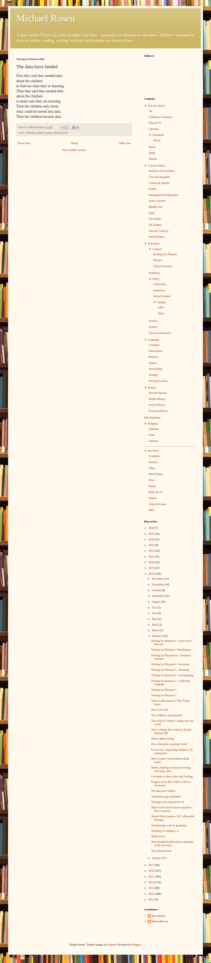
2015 (152, 876)
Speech (153, 363)
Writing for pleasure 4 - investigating (172, 675)
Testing (161, 302)
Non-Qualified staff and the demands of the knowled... (172, 843)
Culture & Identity (159, 183)
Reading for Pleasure (165, 254)
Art (151, 111)
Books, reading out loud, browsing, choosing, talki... (171, 769)
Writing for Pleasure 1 (163, 695)
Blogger (136, 944)
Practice (153, 320)
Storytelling (155, 368)
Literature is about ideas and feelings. (172, 776)
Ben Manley (159, 915)
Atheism (153, 428)
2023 (152, 545)
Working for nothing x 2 (165, 830)
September (158, 595)
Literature (158, 134)
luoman (112, 944)
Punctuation (155, 351)
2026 (152, 527)
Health (152, 188)
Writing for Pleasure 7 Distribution (171, 649)
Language (153, 339)
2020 (152, 562)
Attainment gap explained (166, 796)
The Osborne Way (161, 850)
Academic (154, 456)
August (156, 601)
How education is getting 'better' (169, 744)
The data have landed (163, 790)
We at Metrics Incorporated (166, 715)
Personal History (158, 410)
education (31, 132)
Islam (152, 434)
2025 (152, 533)
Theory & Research (160, 333)
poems (40, 132)
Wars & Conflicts (159, 231)
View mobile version (74, 150)
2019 (152, 568)
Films (152, 468)
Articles (153, 462)
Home (74, 143)
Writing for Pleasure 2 (163, 689)
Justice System (157, 200)
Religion (153, 423)
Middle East (156, 206)
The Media (155, 218)
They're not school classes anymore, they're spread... (171, 809)
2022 (152, 550)
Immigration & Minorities (163, 195)
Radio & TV (156, 492)
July (154, 607)
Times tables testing (162, 738)
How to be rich (159, 709)
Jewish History (157, 404)
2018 (152, 573)
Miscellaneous (152, 417)
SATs (161, 307)
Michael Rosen (45, 18)
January (156, 858)
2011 (152, 899)
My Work (153, 450)
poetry (48, 132)
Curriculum (159, 284)
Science (153, 326)
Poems (152, 486)
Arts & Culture (156, 105)
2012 (152, 893)
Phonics (157, 260)
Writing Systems (158, 381)
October (157, 590)
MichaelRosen (160, 921)
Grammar (154, 345)
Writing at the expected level (167, 802)
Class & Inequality (159, 177)
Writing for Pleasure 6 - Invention (170, 664)
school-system (60, 132)
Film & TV (155, 122)
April (155, 624)
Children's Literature (160, 117)
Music (152, 147)
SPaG (161, 313)
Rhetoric (153, 356)
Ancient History (158, 392)
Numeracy (154, 272)
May (155, 619)
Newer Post (23, 143)
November (158, 584)
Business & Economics (162, 170)
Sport (152, 213)
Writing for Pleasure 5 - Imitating (170, 669)
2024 (152, 539)
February (157, 636)
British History (157, 399)
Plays (152, 480)
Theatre (153, 158)
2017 (152, 865)
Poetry (157, 140)
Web (151, 510)
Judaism (153, 440)
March (156, 630)
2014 (152, 882)
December (158, 578)
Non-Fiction (156, 474)
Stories (153, 498)
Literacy (157, 249)
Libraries (154, 129)
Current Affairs (156, 165)
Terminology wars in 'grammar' (169, 825)
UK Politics (155, 224)
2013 (152, 888)
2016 (152, 870)
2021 (152, 556)
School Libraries (162, 266)
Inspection (159, 290)
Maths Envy (158, 836)
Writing (153, 374)
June (155, 613)
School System (161, 296)
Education (153, 243)
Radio (152, 152)
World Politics (157, 236)
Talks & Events (157, 504)
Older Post (125, 143)
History (152, 387)
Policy (156, 279)
